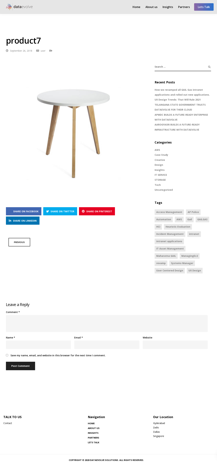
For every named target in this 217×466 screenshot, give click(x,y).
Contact (7, 423)
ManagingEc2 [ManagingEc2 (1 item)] (189, 255)
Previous (19, 242)
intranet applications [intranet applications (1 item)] (169, 241)
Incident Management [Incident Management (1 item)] (170, 234)
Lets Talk (204, 7)
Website (147, 337)
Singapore (158, 436)
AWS (157, 149)
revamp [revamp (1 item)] (161, 263)
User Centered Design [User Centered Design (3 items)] (169, 270)
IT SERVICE (161, 174)
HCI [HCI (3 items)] (158, 226)
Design (159, 164)
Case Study (161, 154)
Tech (158, 184)
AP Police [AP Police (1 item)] (193, 212)
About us (151, 7)
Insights (168, 7)
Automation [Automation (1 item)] (163, 219)
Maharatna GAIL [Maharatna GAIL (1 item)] (166, 255)
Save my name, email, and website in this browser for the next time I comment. (58, 355)
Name (10, 337)
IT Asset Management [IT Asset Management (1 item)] (170, 248)
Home (136, 7)
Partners (184, 7)
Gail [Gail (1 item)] (189, 219)
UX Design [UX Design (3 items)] (195, 270)
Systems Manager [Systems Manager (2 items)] (182, 263)
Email (78, 337)
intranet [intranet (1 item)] (194, 234)
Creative (160, 160)
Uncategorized (164, 189)
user (43, 50)
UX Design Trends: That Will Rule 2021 (178, 99)
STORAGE (160, 179)
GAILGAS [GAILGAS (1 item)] (202, 219)
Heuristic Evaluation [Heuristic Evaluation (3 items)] (178, 226)
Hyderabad (159, 423)
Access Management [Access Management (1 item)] (169, 212)
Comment (13, 312)
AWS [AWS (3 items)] (179, 219)
